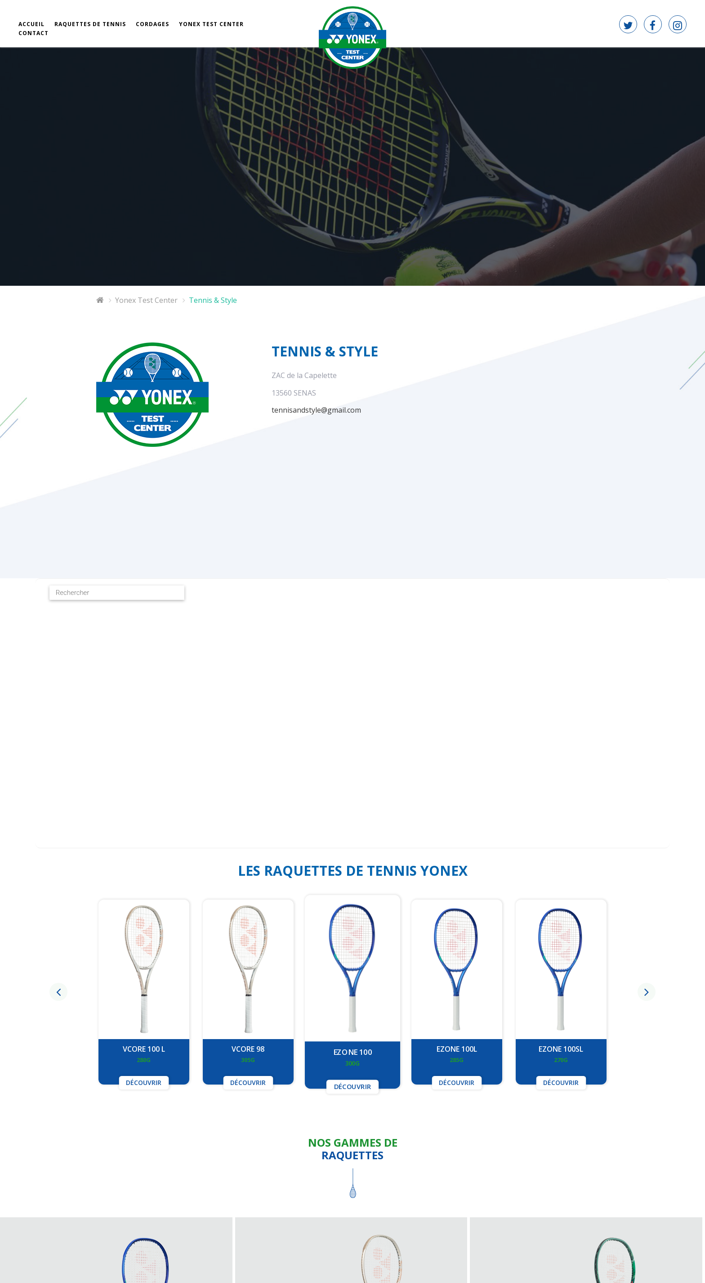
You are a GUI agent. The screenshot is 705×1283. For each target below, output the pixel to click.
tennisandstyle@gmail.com (316, 410)
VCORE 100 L (144, 1049)
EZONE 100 (352, 1052)
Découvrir (143, 1082)
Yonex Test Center (146, 300)
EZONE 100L (457, 1049)
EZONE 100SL (561, 1049)
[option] (352, 992)
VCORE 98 (248, 1049)
